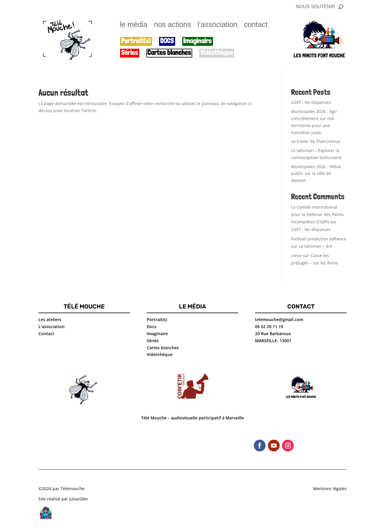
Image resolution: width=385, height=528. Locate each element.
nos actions (172, 25)
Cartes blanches (169, 53)
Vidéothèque (216, 53)
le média (134, 25)
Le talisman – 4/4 (315, 246)
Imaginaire (197, 41)
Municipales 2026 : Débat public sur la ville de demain (316, 173)
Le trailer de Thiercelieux (315, 141)
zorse (296, 255)
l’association (217, 25)
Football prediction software (318, 239)
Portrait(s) (136, 41)
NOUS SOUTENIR (315, 7)
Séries (129, 53)
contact (256, 25)
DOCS (167, 41)
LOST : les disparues (311, 102)
